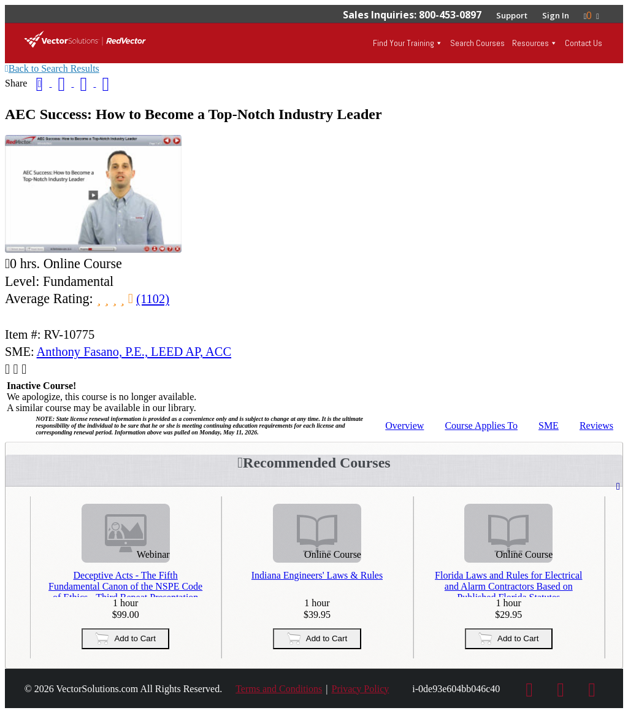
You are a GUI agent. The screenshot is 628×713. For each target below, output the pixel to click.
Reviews (596, 425)
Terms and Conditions (279, 689)
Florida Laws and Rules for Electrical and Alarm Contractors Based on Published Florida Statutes (508, 583)
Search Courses (477, 42)
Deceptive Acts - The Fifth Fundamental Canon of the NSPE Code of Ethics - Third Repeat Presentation (125, 583)
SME (548, 425)
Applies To (481, 425)
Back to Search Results (52, 68)
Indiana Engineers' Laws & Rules (317, 575)
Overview (404, 425)
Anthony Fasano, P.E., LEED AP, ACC (134, 351)
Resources (530, 42)
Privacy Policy (360, 689)
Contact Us (583, 42)
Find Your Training (403, 42)
